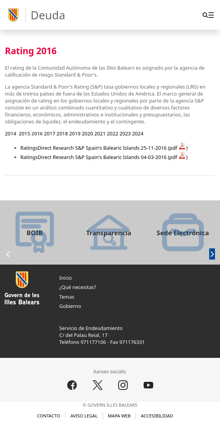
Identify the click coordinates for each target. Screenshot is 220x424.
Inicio (65, 277)
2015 (24, 133)
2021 (99, 133)
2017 (49, 133)
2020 (87, 133)
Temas (66, 296)
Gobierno (70, 306)
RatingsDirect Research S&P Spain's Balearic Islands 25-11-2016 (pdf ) (104, 147)
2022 (112, 133)
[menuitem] (211, 15)
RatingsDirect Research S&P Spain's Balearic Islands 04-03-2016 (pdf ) (104, 157)
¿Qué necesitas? (77, 287)
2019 (74, 133)
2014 (10, 133)
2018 (62, 133)
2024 (137, 133)
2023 (125, 133)
